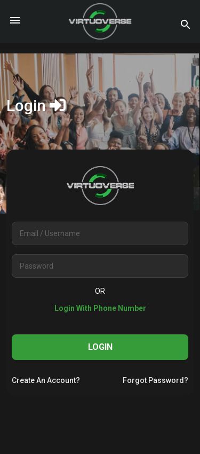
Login (100, 347)
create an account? (46, 380)
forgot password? (155, 380)
